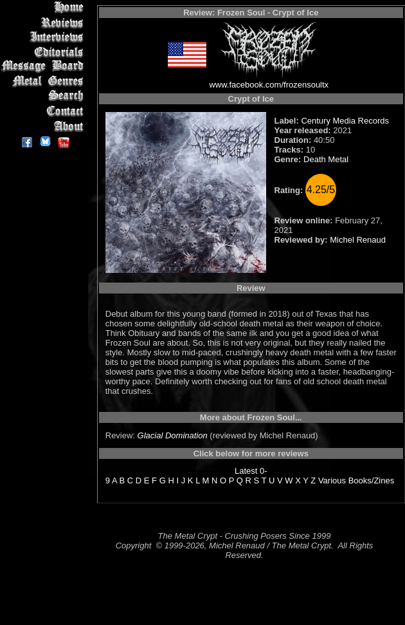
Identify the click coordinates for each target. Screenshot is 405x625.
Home (44, 7)
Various (332, 480)
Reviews (44, 22)
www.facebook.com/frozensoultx (268, 84)
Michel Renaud (358, 240)
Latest (246, 471)
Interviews (44, 37)
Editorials (44, 51)
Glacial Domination (173, 435)
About (44, 125)
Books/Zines (371, 480)
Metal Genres (44, 81)
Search (44, 96)
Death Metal (325, 159)
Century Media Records (345, 121)
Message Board (44, 66)
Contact (44, 111)
